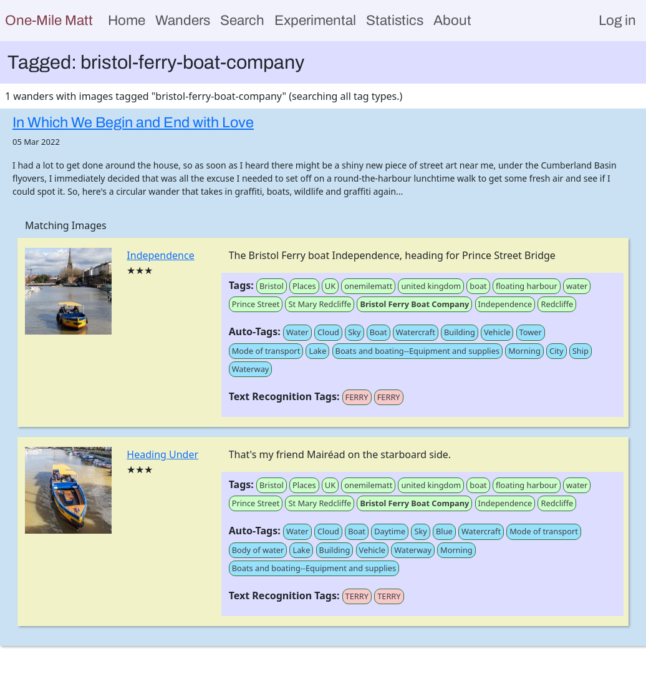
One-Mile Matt (49, 20)
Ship (580, 350)
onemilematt (368, 285)
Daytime (389, 531)
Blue (444, 531)
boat (478, 285)
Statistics (394, 20)
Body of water (258, 550)
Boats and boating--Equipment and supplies (417, 350)
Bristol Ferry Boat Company (414, 304)
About (452, 20)
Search (242, 20)
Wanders (182, 20)
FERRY (357, 397)
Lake (317, 350)
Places (304, 285)
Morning (524, 350)
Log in (617, 20)
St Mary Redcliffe (319, 304)
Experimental (315, 20)
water (576, 285)
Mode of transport (266, 350)
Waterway (250, 369)
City (556, 350)
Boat (378, 332)
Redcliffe (557, 304)
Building (459, 332)
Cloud (328, 332)
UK (330, 285)
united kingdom (431, 285)
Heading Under (162, 454)
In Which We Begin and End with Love (133, 122)
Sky (354, 332)
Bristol (271, 285)
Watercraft (415, 332)
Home (126, 20)
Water (297, 332)
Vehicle (497, 332)
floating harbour (526, 285)
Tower (530, 332)
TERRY (357, 596)
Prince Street (256, 304)
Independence (160, 255)
